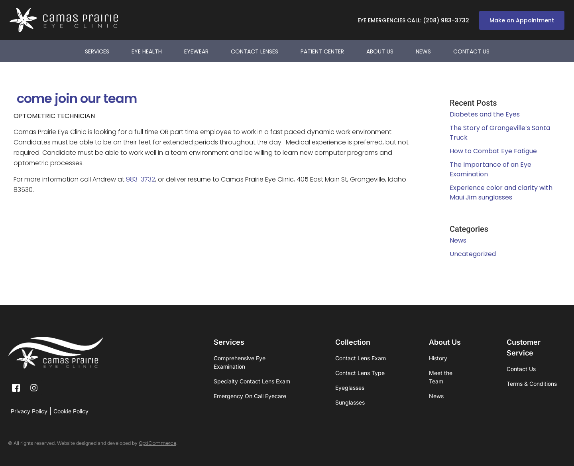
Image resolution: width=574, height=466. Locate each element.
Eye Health (147, 51)
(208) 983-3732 (446, 20)
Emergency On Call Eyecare (250, 396)
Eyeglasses (349, 387)
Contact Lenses (254, 51)
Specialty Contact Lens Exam (252, 381)
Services (97, 51)
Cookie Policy (70, 411)
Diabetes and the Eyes (485, 114)
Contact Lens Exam (360, 358)
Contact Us (471, 51)
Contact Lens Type (360, 372)
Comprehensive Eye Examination (239, 362)
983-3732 (140, 179)
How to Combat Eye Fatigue (493, 151)
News (423, 51)
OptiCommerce (157, 443)
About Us (379, 51)
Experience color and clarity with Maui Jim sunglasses (501, 192)
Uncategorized (473, 254)
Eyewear (196, 51)
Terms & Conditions (532, 383)
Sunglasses (350, 402)
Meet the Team (440, 377)
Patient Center (322, 51)
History (438, 358)
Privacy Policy (29, 411)
